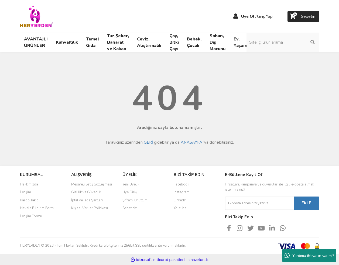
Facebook (181, 184)
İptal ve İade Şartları (87, 200)
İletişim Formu (31, 216)
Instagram (182, 192)
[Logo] (36, 16)
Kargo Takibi (29, 200)
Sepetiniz (129, 208)
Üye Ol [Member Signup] (248, 16)
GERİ (148, 142)
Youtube (180, 208)
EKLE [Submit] (306, 203)
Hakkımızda (29, 184)
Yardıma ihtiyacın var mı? (309, 256)
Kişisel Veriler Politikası (89, 208)
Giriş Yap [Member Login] (265, 16)
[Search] (282, 42)
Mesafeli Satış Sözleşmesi (91, 184)
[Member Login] (235, 16)
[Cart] (303, 16)
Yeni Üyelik (130, 184)
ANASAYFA (191, 142)
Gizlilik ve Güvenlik (86, 192)
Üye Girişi (130, 192)
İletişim (25, 192)
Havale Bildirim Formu (38, 208)
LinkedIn (180, 200)
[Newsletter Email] (259, 203)
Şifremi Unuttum (135, 200)
